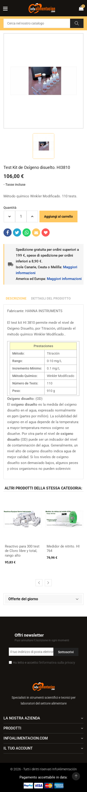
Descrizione (16, 298)
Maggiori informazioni (64, 279)
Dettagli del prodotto (51, 298)
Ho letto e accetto (44, 662)
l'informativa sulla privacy (57, 662)
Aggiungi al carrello (58, 216)
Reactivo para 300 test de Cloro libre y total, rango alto (22, 551)
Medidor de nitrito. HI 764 (63, 548)
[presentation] (38, 582)
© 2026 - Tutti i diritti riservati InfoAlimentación (43, 769)
